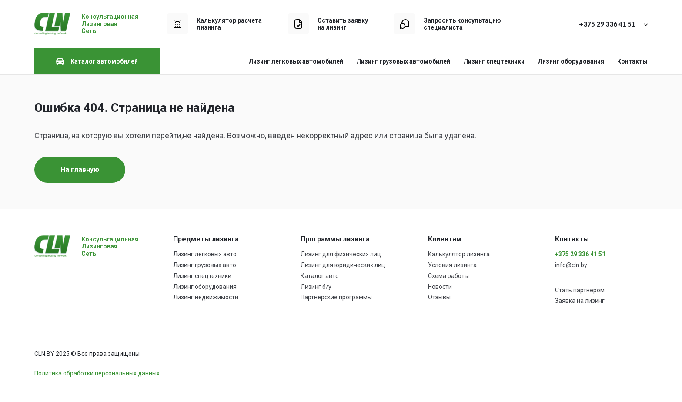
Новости (440, 286)
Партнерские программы (336, 297)
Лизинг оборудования (571, 61)
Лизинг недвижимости (205, 297)
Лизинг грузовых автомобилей (403, 61)
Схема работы (448, 275)
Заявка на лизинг (580, 300)
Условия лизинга (452, 264)
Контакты (632, 61)
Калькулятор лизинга (459, 254)
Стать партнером (580, 290)
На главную (79, 169)
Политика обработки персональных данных (97, 373)
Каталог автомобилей (97, 61)
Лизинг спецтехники (494, 61)
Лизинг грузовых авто (204, 264)
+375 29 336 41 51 (580, 254)
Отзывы (439, 297)
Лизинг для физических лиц (341, 254)
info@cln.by (571, 264)
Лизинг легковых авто (205, 254)
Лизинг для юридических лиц (343, 264)
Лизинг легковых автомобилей (295, 61)
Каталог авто (320, 275)
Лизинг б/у (316, 286)
